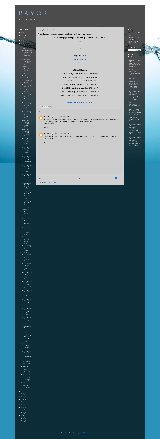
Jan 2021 (25, 388)
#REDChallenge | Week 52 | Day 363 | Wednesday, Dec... (27, 97)
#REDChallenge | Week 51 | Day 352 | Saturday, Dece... (27, 195)
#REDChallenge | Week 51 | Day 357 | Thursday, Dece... (27, 150)
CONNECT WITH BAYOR (135, 38)
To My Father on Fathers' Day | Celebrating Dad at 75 (134, 72)
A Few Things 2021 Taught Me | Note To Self (26, 62)
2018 (22, 397)
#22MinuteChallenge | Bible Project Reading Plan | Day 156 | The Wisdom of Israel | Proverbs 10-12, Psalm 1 (135, 95)
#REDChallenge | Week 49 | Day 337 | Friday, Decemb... (27, 329)
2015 (22, 405)
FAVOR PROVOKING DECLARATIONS (134, 104)
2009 (22, 421)
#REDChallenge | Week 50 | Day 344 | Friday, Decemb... (27, 267)
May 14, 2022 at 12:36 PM (61, 117)
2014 (22, 407)
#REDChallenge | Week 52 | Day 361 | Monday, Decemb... (27, 115)
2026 (22, 33)
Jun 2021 (25, 374)
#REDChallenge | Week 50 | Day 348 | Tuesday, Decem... (27, 231)
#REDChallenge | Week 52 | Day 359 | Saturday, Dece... (27, 133)
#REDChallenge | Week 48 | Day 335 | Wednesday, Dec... (27, 354)
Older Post (118, 178)
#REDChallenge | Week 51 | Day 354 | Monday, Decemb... (27, 177)
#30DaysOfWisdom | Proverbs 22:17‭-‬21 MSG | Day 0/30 (27, 54)
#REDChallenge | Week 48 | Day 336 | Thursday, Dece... (27, 338)
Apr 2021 (25, 380)
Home (80, 178)
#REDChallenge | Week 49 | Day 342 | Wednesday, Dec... (27, 285)
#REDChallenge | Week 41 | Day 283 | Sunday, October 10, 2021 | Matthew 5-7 (135, 112)
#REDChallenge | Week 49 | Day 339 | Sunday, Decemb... (27, 311)
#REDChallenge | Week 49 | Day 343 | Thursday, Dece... (27, 276)
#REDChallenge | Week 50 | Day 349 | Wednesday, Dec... (27, 222)
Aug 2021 (25, 369)
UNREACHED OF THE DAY (135, 42)
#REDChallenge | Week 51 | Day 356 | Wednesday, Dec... (27, 159)
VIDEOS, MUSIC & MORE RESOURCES (134, 33)
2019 (22, 394)
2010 (22, 418)
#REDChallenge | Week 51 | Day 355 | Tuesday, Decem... (27, 168)
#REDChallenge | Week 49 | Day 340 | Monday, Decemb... (27, 302)
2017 (22, 399)
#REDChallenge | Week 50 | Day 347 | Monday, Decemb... (27, 240)
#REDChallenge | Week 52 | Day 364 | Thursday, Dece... (27, 88)
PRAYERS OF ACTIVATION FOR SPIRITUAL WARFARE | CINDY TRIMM (134, 85)
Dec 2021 (25, 48)
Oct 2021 (25, 364)
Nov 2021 (26, 361)
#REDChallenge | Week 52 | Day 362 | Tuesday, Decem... (27, 106)
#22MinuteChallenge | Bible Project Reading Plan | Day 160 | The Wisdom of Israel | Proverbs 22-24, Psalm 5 (135, 141)
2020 (22, 391)
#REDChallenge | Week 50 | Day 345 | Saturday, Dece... (27, 258)
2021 (22, 46)
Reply (46, 128)
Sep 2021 (25, 366)
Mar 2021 (25, 382)
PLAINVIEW (83, 433)
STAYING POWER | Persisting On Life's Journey (26, 346)
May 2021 (26, 377)
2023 (22, 41)
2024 (22, 38)
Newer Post (42, 178)
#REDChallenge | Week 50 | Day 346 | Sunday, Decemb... (27, 249)
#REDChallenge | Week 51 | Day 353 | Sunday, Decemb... (27, 186)
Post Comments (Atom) (51, 182)
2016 (22, 402)
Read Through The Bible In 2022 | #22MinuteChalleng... (27, 79)
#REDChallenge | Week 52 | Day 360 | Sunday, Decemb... (27, 124)
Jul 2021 (25, 372)
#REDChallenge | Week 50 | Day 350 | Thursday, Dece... (27, 213)
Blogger (97, 433)
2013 (22, 410)
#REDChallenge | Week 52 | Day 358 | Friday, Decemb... (27, 142)
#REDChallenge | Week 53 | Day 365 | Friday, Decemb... (27, 70)
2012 (22, 413)
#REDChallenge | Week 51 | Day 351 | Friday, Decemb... (27, 204)
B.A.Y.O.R (32, 13)
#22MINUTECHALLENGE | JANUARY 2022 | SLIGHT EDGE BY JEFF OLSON (135, 63)
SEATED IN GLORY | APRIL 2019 (134, 119)
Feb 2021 (25, 385)
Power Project (133, 78)
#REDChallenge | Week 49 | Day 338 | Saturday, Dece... (27, 320)
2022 (22, 43)
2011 (22, 415)
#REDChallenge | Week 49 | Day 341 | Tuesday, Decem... (27, 294)
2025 (22, 35)
